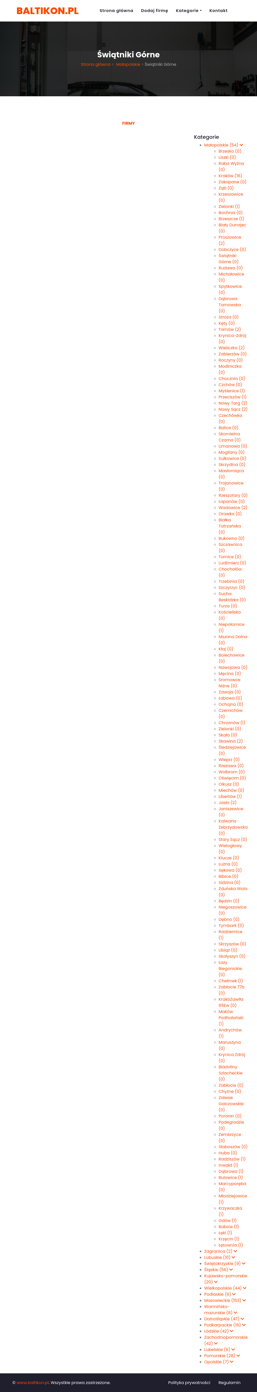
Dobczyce (232, 249)
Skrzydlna (232, 465)
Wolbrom (232, 772)
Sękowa (230, 870)
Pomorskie (222, 1356)
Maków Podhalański (231, 1018)
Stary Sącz (233, 839)
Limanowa (233, 446)
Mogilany (232, 452)
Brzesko (230, 151)
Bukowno (232, 538)
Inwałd (229, 1165)
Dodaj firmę (154, 11)
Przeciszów (233, 397)
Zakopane (233, 182)
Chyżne (230, 1091)
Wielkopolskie (225, 1288)
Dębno (229, 919)
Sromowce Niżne (230, 683)
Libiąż (228, 950)
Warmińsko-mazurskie (220, 1310)
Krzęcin (229, 1239)
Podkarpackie (225, 1325)
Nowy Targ (233, 403)
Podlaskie (220, 1294)
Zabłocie (231, 1085)
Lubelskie (219, 1350)
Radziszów (232, 1159)
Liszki (227, 157)
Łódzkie (219, 1331)
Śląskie (218, 1270)
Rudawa (231, 268)
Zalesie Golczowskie (231, 1104)
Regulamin (229, 1383)
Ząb (226, 188)
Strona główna (116, 11)
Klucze (229, 858)
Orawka (230, 514)
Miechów (231, 790)
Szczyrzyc (232, 587)
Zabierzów (233, 354)
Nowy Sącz (233, 409)
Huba (228, 1153)
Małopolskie (127, 64)
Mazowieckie (225, 1300)
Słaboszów (233, 1147)
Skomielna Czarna (230, 437)
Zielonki (229, 206)
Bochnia (231, 213)
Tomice (230, 557)
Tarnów (230, 329)
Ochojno (231, 704)
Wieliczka (232, 348)
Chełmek (231, 981)
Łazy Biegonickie (230, 968)
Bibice (229, 876)
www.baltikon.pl (33, 1383)
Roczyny (231, 360)
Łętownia (231, 1245)
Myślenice (232, 391)
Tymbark (231, 926)
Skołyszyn (232, 956)
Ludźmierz (232, 563)
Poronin (230, 1116)
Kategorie (187, 11)
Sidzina (230, 882)
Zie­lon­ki (230, 729)
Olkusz (229, 784)
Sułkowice (232, 458)
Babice (229, 1227)
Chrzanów (232, 723)
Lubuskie (219, 1257)
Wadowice (233, 508)
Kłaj (226, 649)
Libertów (230, 796)
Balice (229, 428)
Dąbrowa (231, 1171)
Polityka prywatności (189, 1383)
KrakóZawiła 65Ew (231, 1002)
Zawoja (230, 692)
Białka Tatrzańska (230, 526)
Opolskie (219, 1362)
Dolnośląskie (224, 1319)
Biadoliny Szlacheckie (231, 1073)
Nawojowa (233, 667)
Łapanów (232, 501)
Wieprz (229, 760)
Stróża (229, 317)
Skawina (231, 741)
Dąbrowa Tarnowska (230, 305)
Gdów (228, 1221)
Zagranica (220, 1251)
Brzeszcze (231, 219)
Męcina (230, 674)
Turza (228, 606)
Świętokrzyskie (225, 1264)
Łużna (228, 864)
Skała (228, 735)
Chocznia (232, 379)
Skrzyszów (232, 944)
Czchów (230, 385)
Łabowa (230, 698)
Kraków (230, 176)
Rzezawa (231, 766)
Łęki (225, 1233)
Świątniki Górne (229, 259)
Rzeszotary (233, 495)
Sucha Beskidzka (232, 597)
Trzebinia (231, 581)
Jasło (228, 803)
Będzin (229, 901)
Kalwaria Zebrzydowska (233, 827)
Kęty (227, 323)
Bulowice (231, 1177)
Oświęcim (232, 778)
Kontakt (219, 11)
